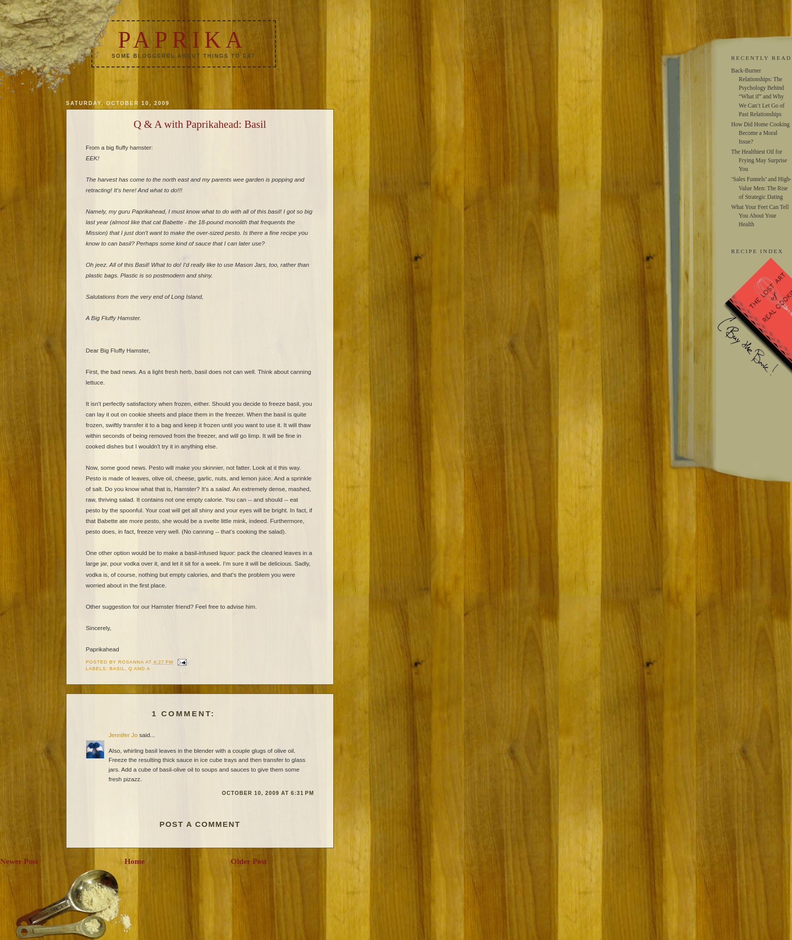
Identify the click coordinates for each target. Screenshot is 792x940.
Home (134, 861)
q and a (139, 668)
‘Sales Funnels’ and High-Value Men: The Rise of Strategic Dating (761, 187)
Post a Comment (199, 824)
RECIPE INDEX (757, 251)
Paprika (182, 40)
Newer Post (19, 861)
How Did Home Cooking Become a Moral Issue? (760, 133)
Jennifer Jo (123, 735)
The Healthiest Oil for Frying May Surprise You (759, 160)
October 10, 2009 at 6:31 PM (268, 793)
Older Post (249, 861)
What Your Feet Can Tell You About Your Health (760, 215)
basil (117, 668)
